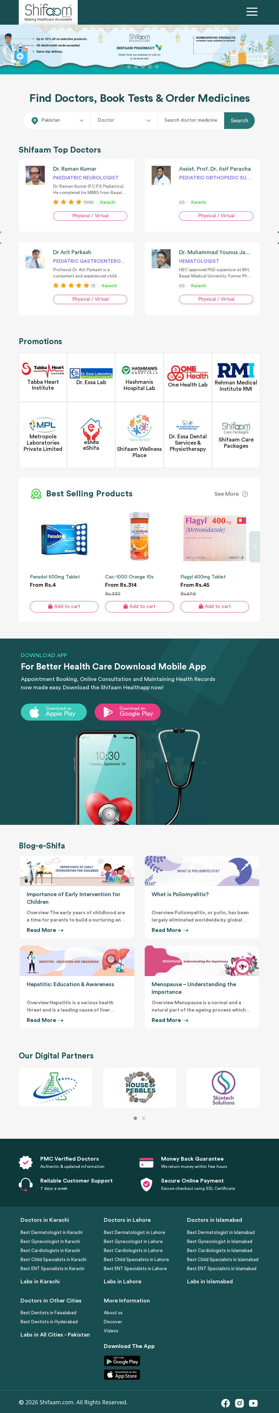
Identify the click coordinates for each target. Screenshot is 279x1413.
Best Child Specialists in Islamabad (223, 1259)
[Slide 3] (136, 67)
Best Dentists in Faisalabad (48, 1312)
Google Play (136, 713)
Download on (58, 708)
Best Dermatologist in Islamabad (221, 1232)
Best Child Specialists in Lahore (136, 1259)
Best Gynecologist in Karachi (50, 1241)
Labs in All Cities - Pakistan (55, 1335)
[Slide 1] (122, 67)
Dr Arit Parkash (72, 252)
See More (226, 494)
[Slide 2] (129, 67)
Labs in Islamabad (210, 1281)
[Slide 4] (143, 67)
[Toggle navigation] (253, 12)
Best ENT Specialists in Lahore (135, 1268)
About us (113, 1312)
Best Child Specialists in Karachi (53, 1259)
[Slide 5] (150, 67)
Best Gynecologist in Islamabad (219, 1241)
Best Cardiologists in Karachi (50, 1250)
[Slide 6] (157, 67)
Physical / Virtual (90, 215)
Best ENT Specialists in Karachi (52, 1268)
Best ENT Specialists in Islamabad (221, 1268)
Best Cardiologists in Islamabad (219, 1250)
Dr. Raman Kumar (74, 169)
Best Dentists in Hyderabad (49, 1321)
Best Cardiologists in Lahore (133, 1250)
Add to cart (64, 606)
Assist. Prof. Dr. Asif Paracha (215, 169)
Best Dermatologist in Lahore (134, 1232)
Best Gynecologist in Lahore (133, 1241)
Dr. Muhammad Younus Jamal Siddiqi (226, 252)
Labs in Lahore (122, 1281)
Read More (44, 930)
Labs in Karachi (40, 1281)
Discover (113, 1321)
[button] (135, 1118)
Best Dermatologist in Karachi (51, 1232)
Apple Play (60, 713)
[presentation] (254, 546)
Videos (111, 1331)
